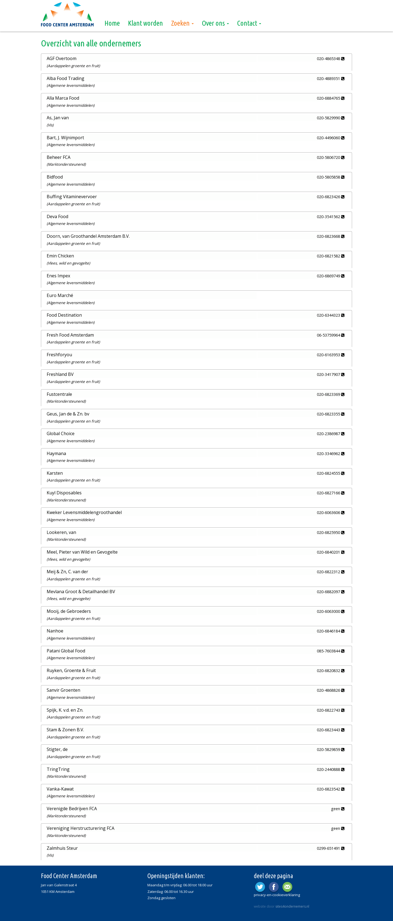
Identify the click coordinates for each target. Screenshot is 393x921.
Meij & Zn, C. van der (67, 571)
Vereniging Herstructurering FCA (80, 827)
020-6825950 (330, 531)
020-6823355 (330, 413)
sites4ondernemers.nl (292, 905)
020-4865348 (330, 58)
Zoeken (182, 23)
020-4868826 (330, 689)
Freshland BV (60, 374)
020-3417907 (330, 373)
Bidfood (55, 177)
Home (112, 23)
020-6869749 (330, 275)
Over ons (215, 23)
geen (337, 807)
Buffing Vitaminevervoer (72, 197)
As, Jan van (58, 118)
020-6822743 (330, 708)
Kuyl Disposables (64, 492)
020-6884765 (330, 98)
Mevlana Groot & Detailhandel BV (81, 590)
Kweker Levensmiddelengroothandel (84, 512)
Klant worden (145, 23)
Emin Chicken (60, 255)
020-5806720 (330, 157)
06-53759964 (330, 334)
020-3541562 (330, 216)
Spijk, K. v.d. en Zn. (65, 709)
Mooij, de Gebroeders (69, 610)
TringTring (58, 768)
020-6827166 (330, 492)
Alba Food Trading (65, 78)
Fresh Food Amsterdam (70, 334)
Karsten (55, 472)
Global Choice (61, 433)
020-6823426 (330, 196)
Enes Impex (58, 275)
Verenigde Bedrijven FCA (72, 807)
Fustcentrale (59, 393)
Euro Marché (60, 295)
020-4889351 (330, 78)
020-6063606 (330, 512)
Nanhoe (55, 630)
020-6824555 (330, 472)
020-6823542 (330, 787)
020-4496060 (330, 137)
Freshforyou (59, 354)
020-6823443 (330, 728)
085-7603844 (330, 649)
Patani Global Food (66, 650)
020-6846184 (330, 630)
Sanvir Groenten (63, 689)
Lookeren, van (61, 531)
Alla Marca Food (63, 98)
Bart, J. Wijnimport (65, 137)
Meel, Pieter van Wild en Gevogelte (82, 551)
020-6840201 (330, 551)
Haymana (56, 453)
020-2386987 (330, 433)
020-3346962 (330, 452)
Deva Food (57, 216)
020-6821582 (330, 255)
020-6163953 (330, 354)
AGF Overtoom (61, 58)
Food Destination (64, 315)
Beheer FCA (58, 157)
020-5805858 (330, 176)
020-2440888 (330, 768)
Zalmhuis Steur (62, 847)
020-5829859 (330, 748)
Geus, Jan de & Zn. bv (68, 413)
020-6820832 (330, 669)
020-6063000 (330, 610)
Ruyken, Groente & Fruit (71, 669)
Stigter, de (57, 748)
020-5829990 (330, 117)
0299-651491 (330, 846)
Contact (249, 23)
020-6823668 (330, 236)
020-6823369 (330, 393)
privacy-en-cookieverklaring (277, 893)
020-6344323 (330, 314)
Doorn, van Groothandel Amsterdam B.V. (88, 236)
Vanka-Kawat (60, 788)
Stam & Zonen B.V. (65, 729)
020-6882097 (330, 590)
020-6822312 (330, 571)
